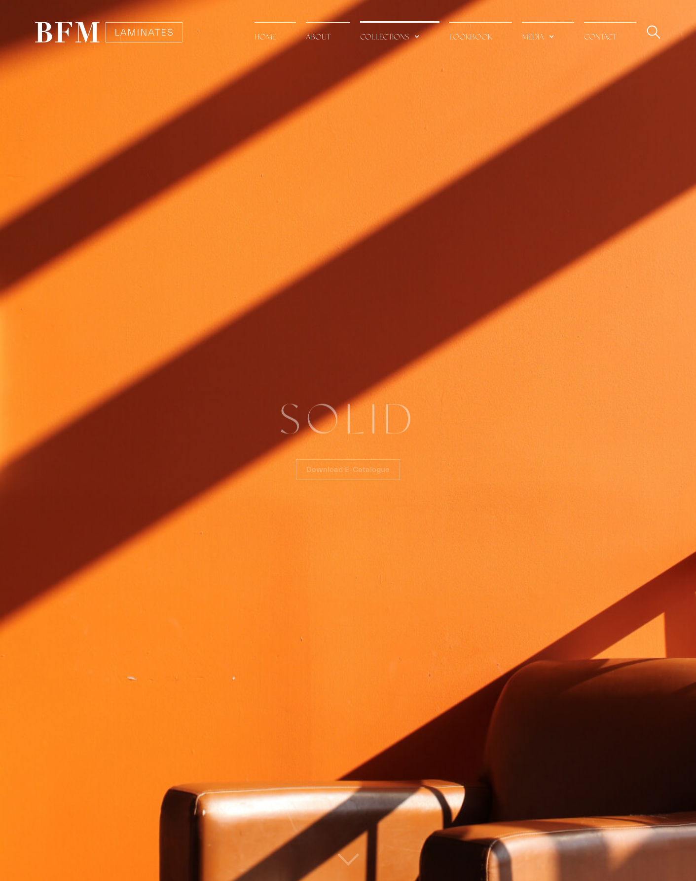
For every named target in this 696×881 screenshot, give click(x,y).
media (533, 37)
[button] (400, 31)
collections (384, 37)
